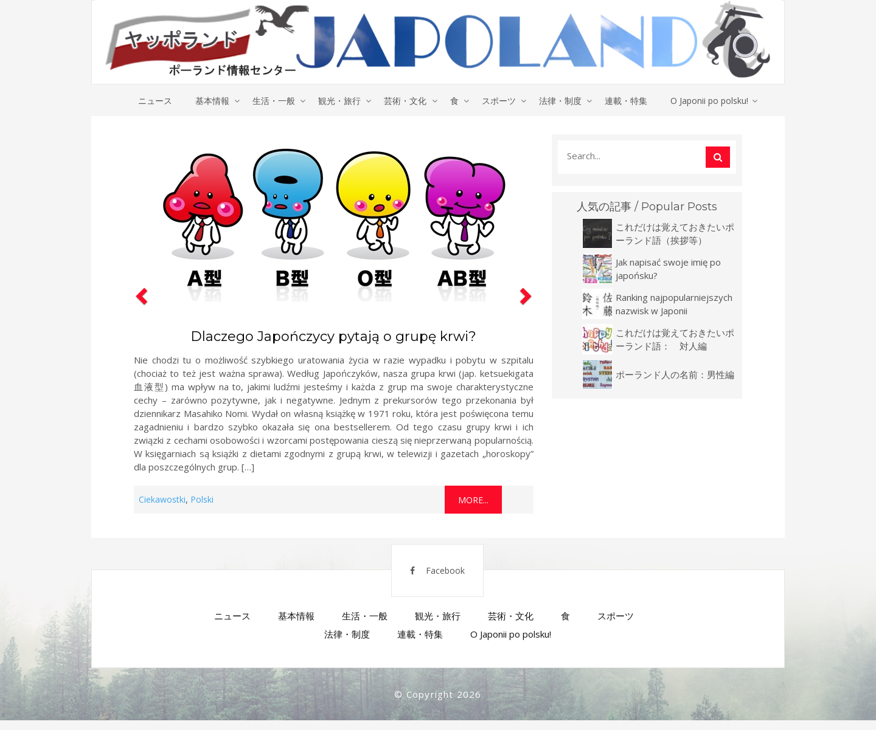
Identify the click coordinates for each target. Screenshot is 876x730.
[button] (140, 324)
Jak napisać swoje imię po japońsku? (668, 269)
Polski (202, 500)
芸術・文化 (405, 100)
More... (473, 500)
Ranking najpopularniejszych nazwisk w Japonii (674, 304)
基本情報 (209, 100)
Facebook (430, 576)
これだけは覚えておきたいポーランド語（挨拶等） (675, 234)
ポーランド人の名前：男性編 (675, 375)
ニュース (150, 100)
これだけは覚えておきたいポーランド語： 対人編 (675, 340)
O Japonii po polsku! (715, 100)
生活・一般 (271, 100)
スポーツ (501, 100)
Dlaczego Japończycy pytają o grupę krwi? (333, 337)
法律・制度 (563, 100)
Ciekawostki (162, 500)
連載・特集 (630, 100)
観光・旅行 (338, 100)
